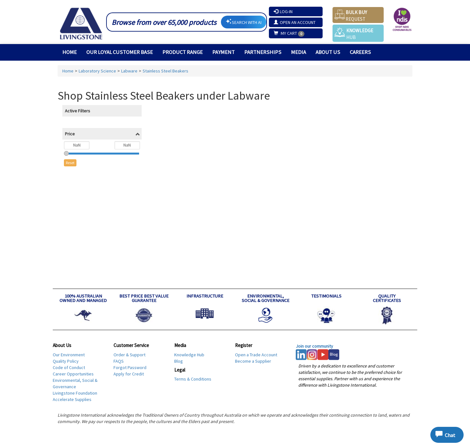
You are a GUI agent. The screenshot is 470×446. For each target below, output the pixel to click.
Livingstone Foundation (75, 393)
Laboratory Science (97, 71)
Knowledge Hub (189, 355)
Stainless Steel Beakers (165, 71)
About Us (328, 52)
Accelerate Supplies (72, 399)
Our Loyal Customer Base (119, 52)
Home (69, 52)
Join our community (314, 346)
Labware (129, 71)
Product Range (182, 52)
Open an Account (295, 22)
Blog (178, 361)
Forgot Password (130, 367)
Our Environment (69, 355)
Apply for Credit (129, 374)
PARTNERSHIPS (262, 52)
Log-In (283, 11)
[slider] (66, 153)
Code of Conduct (69, 367)
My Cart (286, 33)
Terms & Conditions (192, 379)
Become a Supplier (253, 361)
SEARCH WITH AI (244, 22)
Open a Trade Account (256, 355)
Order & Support (129, 355)
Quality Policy (66, 361)
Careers (360, 52)
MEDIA (298, 52)
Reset (70, 162)
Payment (223, 52)
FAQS (119, 361)
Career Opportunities (73, 374)
